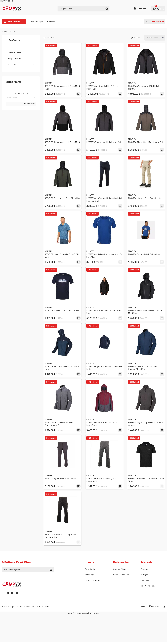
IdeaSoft (71, 640)
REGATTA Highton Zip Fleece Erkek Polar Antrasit (145, 440)
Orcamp (144, 596)
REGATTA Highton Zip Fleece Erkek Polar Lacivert (103, 381)
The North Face (148, 613)
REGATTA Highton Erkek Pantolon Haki (61, 499)
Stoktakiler (50, 38)
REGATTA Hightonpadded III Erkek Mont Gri (61, 144)
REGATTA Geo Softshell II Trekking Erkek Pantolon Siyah (103, 204)
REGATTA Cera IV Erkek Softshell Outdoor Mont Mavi (144, 381)
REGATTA (12, 31)
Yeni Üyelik (90, 596)
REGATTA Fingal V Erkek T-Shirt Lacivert (60, 322)
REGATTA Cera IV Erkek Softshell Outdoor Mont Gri (60, 440)
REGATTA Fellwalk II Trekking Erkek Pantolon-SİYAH (62, 558)
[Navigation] (14, 21)
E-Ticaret (79, 640)
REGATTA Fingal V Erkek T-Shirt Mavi (146, 261)
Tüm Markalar (29, 104)
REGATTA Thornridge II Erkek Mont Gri (103, 144)
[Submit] (52, 596)
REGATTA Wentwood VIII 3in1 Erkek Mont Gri (145, 85)
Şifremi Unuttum (92, 607)
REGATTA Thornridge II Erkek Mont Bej (145, 144)
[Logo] (15, 8)
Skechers (145, 607)
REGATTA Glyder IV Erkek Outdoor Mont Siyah (103, 322)
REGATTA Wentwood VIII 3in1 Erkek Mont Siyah (103, 85)
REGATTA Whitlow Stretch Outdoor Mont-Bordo (103, 440)
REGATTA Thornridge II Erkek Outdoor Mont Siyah (143, 322)
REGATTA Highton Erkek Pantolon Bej (145, 204)
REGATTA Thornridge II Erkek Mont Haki (62, 204)
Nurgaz (144, 602)
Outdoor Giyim (36, 21)
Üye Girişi (89, 602)
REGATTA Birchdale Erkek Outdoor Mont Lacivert (61, 381)
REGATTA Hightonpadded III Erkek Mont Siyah (61, 85)
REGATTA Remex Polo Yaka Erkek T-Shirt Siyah (145, 499)
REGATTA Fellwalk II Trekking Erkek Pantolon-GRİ (103, 499)
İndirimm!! (51, 21)
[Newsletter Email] (28, 596)
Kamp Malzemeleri (121, 602)
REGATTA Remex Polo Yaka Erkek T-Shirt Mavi (62, 263)
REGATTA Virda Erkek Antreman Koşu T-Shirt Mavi (102, 263)
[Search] (83, 8)
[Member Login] (140, 8)
